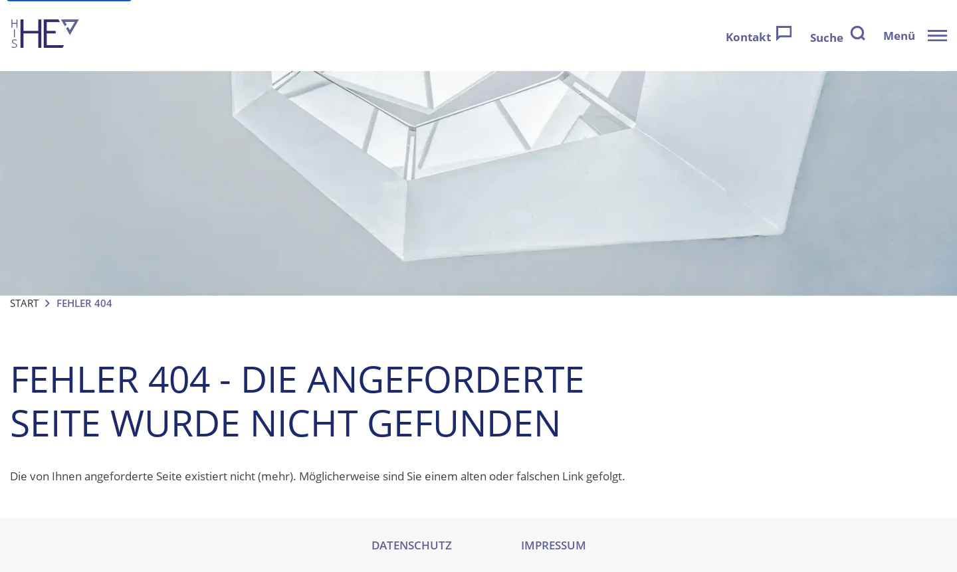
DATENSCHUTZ (412, 545)
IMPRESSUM (553, 545)
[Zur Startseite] (45, 35)
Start (24, 303)
